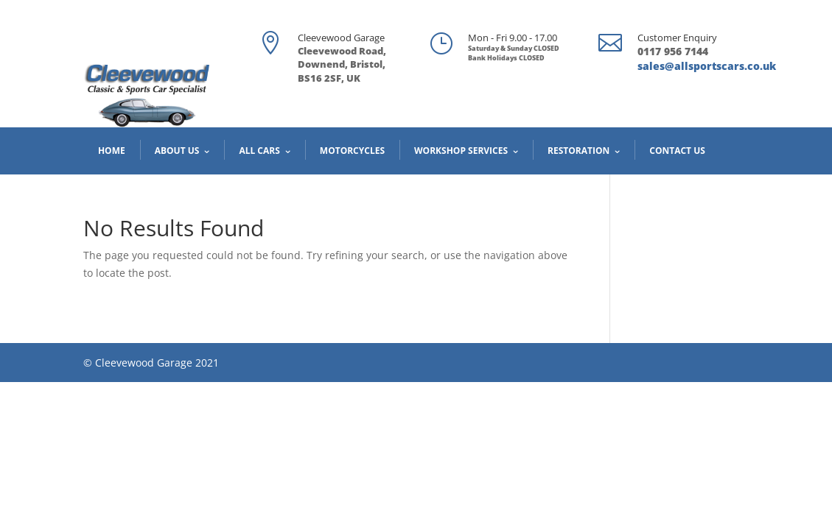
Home (111, 150)
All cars (259, 150)
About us (177, 150)
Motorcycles (352, 150)
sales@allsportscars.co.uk (706, 66)
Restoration (578, 150)
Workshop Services (461, 150)
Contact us (677, 150)
